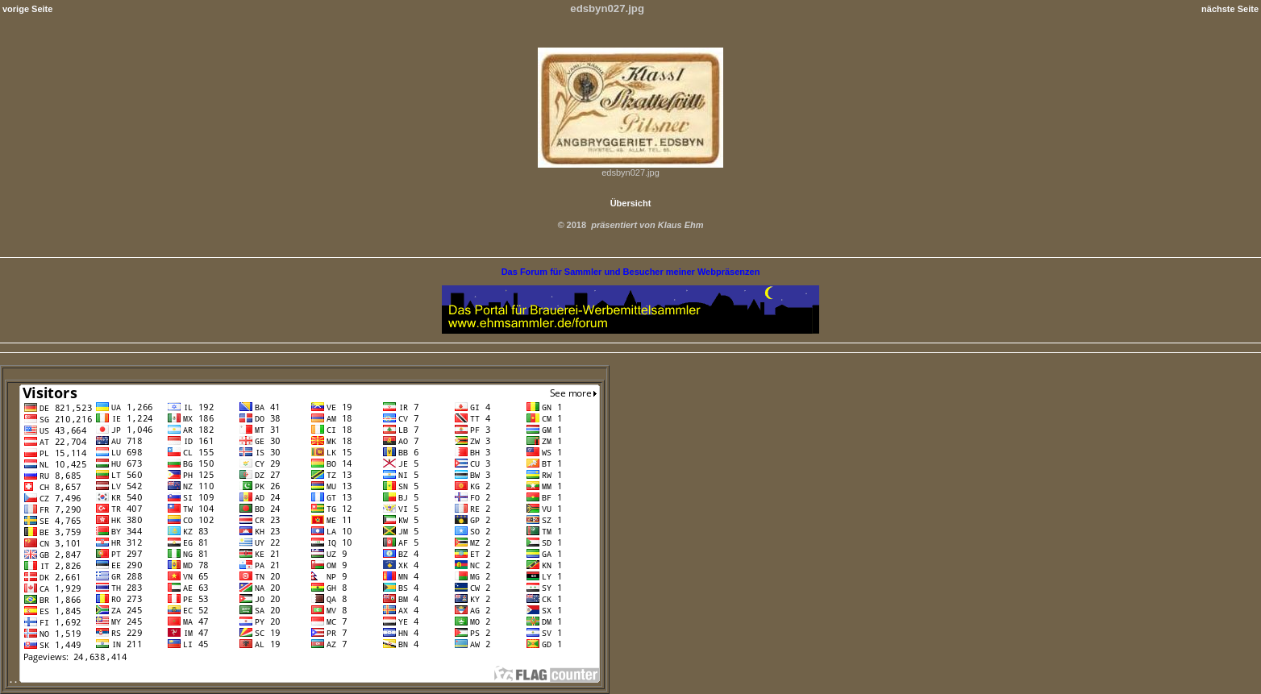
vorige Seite (27, 9)
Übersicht (630, 203)
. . (305, 679)
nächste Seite (1230, 9)
